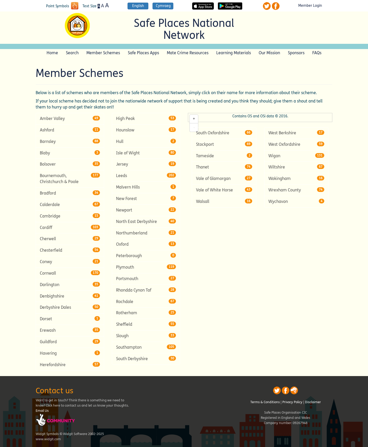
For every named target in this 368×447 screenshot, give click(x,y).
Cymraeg (163, 6)
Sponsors (296, 52)
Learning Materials (233, 52)
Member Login (310, 6)
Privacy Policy (292, 402)
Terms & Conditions (265, 402)
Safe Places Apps (143, 52)
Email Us (42, 411)
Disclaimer (313, 402)
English (138, 6)
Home (52, 52)
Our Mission (269, 52)
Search (72, 52)
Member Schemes (103, 52)
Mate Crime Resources (187, 52)
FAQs (316, 52)
